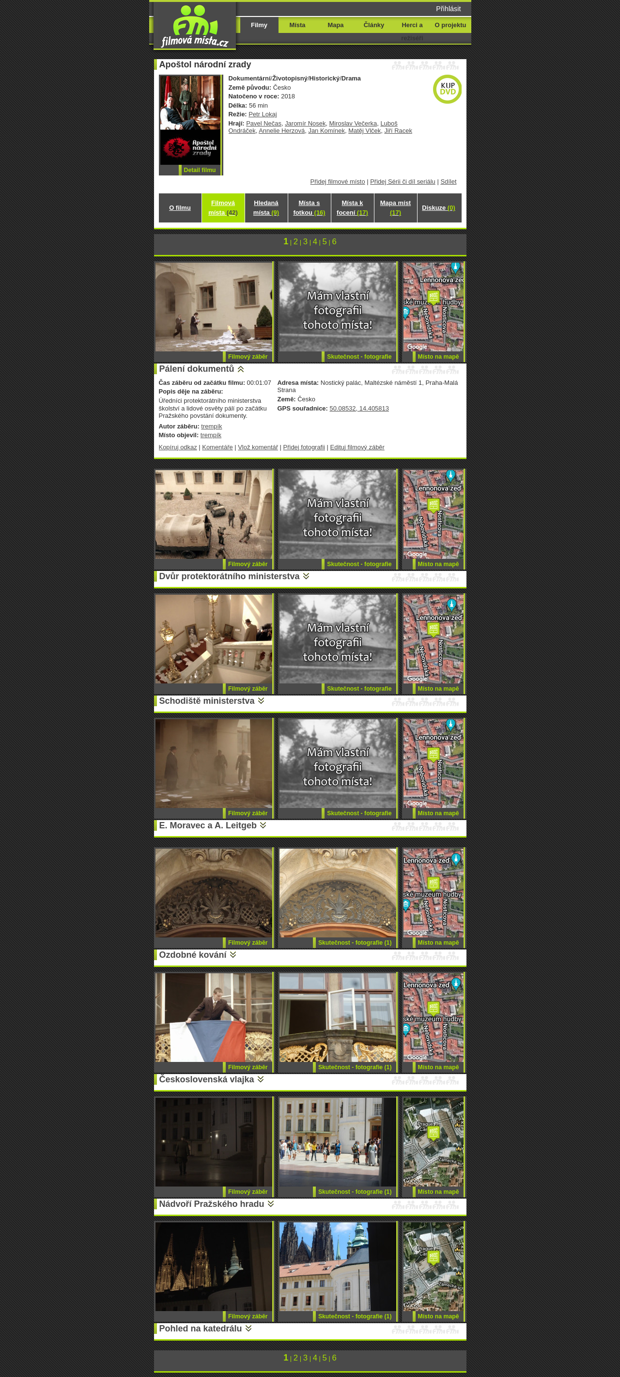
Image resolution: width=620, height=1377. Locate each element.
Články (374, 25)
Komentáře (217, 447)
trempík (211, 426)
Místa (297, 25)
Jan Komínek (326, 130)
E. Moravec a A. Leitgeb (208, 825)
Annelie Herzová (282, 130)
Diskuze (438, 207)
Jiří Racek (398, 130)
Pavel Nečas (263, 123)
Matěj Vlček (364, 130)
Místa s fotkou (309, 207)
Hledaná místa (266, 207)
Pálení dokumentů (196, 369)
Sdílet (448, 181)
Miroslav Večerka (353, 123)
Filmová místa (222, 207)
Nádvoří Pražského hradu (211, 1204)
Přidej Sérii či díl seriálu (402, 181)
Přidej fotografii (304, 447)
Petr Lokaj (262, 114)
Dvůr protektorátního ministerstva (229, 576)
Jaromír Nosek (305, 123)
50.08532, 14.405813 (358, 408)
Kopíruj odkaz (178, 447)
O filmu (180, 207)
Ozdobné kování (193, 955)
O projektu (450, 25)
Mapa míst (395, 207)
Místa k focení (352, 207)
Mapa (335, 25)
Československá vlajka (206, 1079)
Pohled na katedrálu (200, 1328)
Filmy (259, 25)
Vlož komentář (258, 447)
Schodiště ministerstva (207, 701)
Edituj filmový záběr (357, 447)
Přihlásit (448, 9)
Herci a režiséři (412, 31)
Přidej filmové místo (337, 181)
